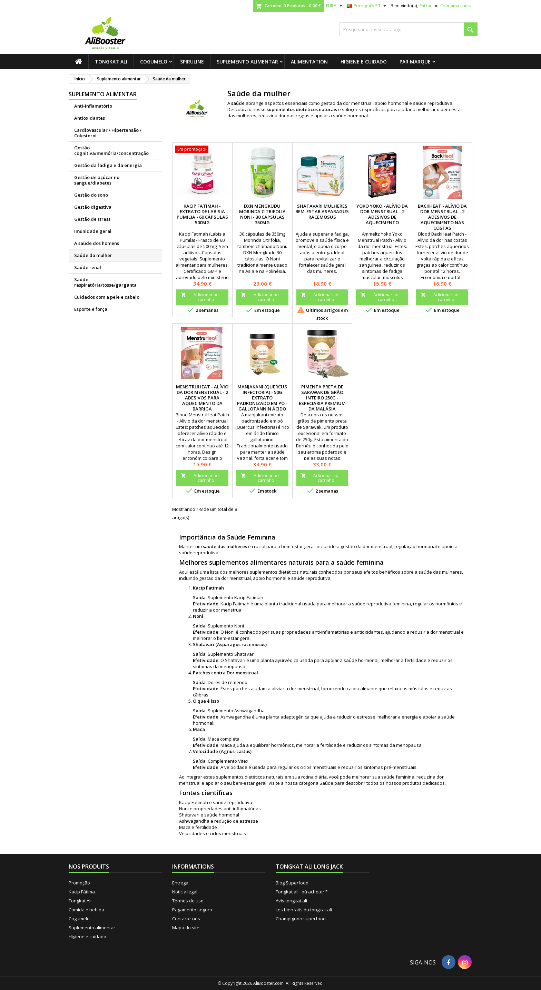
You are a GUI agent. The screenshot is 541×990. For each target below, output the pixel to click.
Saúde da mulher (93, 255)
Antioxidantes (89, 118)
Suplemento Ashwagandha (236, 710)
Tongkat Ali (111, 61)
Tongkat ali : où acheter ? (301, 892)
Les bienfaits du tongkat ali (304, 910)
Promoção (79, 883)
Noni (239, 626)
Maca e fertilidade (198, 827)
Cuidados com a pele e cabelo (106, 297)
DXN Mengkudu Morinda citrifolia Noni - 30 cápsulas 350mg (262, 214)
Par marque (415, 61)
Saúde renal (87, 267)
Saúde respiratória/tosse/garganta (105, 282)
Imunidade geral (92, 231)
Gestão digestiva (92, 207)
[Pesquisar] (409, 29)
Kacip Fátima (82, 892)
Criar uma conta (456, 6)
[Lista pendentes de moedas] (335, 6)
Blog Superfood (292, 883)
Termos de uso (188, 901)
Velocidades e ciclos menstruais (212, 833)
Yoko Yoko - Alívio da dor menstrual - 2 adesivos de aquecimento (382, 214)
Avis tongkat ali (291, 901)
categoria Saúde (316, 783)
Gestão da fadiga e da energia (108, 165)
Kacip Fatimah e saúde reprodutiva (215, 802)
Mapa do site (185, 927)
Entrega (180, 883)
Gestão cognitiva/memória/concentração (111, 150)
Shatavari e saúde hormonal (209, 815)
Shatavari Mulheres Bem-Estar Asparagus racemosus (322, 211)
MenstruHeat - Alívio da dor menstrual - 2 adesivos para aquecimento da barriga (202, 398)
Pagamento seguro (192, 910)
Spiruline (192, 61)
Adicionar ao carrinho (200, 297)
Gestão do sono (91, 195)
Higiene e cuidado (364, 61)
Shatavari (244, 654)
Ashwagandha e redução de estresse (218, 821)
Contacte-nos (186, 918)
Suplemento (221, 597)
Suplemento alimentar (247, 61)
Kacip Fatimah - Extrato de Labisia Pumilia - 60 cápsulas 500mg (202, 214)
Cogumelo (153, 61)
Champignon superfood (301, 918)
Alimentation (309, 61)
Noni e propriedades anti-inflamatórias (220, 808)
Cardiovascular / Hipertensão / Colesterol (107, 133)
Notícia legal (184, 892)
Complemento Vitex (228, 761)
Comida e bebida (86, 910)
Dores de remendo (227, 682)
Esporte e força (90, 309)
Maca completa (223, 739)
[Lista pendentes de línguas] (367, 6)
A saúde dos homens (96, 243)
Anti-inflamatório (93, 106)
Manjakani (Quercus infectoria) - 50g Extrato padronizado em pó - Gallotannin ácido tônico (262, 400)
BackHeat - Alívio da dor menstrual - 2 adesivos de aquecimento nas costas (442, 217)
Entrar (426, 6)
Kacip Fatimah (248, 597)
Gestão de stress (92, 219)
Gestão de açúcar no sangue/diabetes (96, 180)
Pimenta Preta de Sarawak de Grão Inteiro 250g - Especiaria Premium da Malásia (322, 398)
